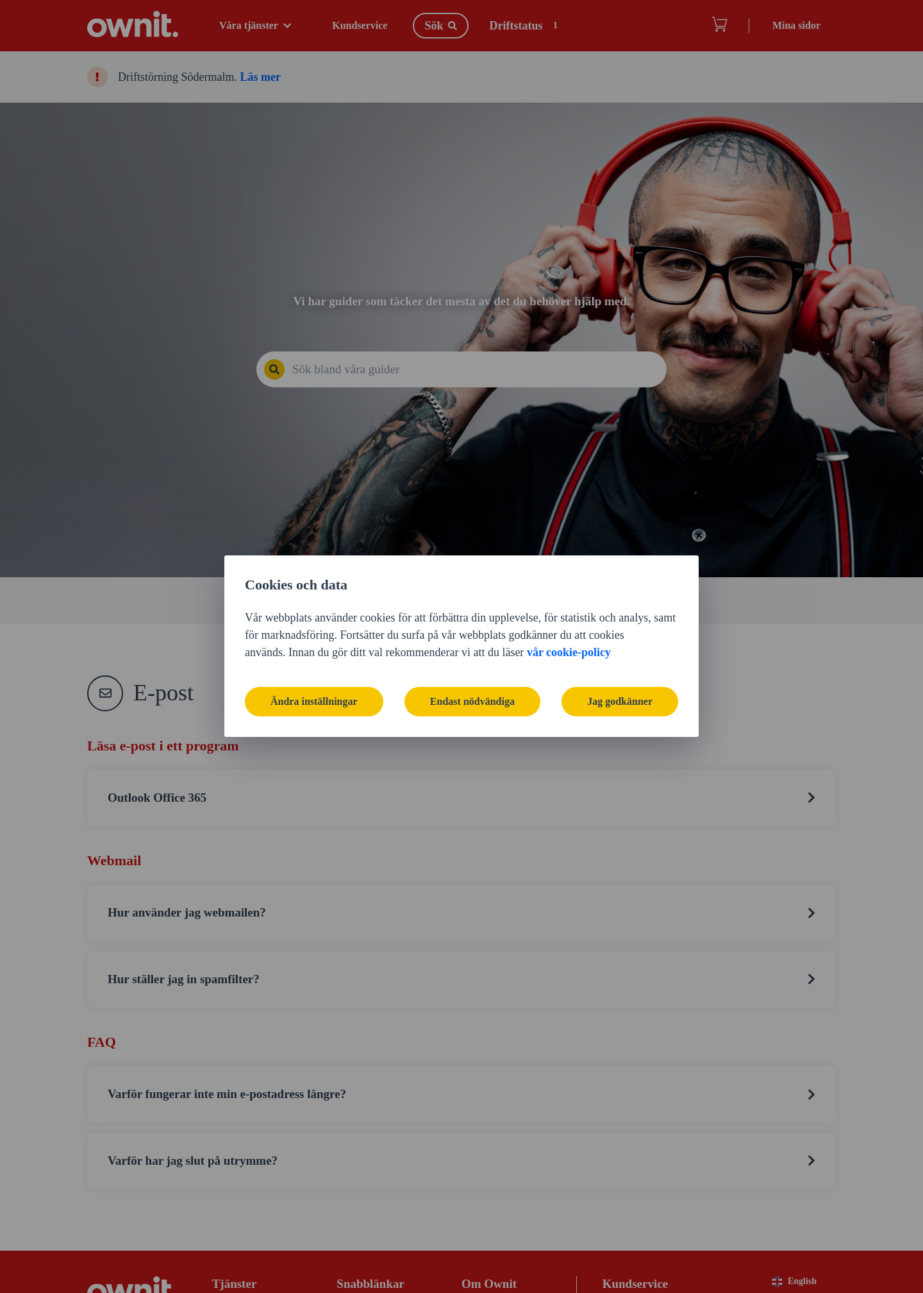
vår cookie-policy (569, 652)
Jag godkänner (620, 701)
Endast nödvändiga (472, 701)
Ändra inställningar (314, 701)
